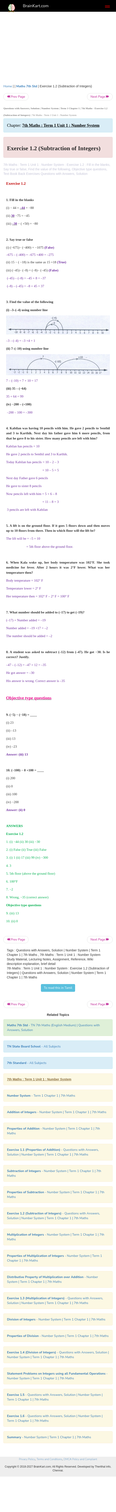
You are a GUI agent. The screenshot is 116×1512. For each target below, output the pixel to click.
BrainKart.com (36, 6)
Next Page (99, 97)
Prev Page (16, 97)
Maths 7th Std (26, 86)
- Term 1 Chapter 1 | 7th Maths (41, 1096)
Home (7, 86)
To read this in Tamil (58, 988)
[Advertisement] (58, 50)
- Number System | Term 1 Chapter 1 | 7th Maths (56, 1112)
